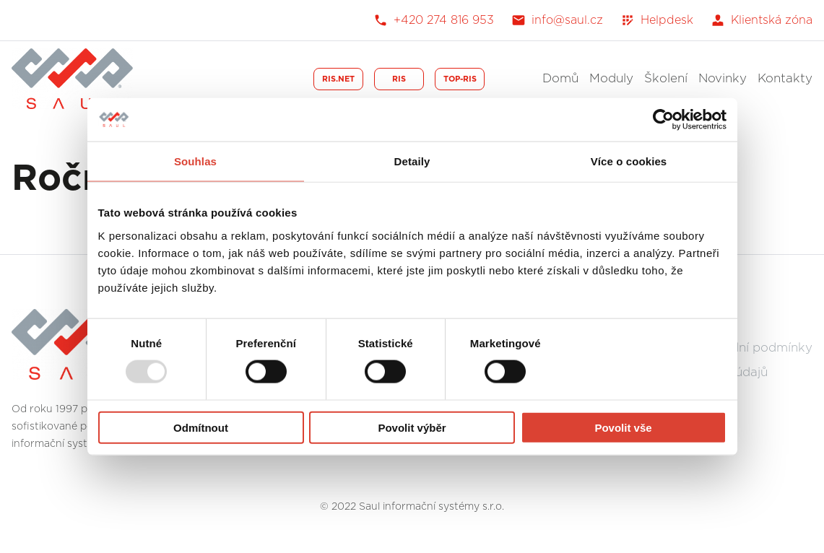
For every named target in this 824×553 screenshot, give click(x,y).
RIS (399, 79)
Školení (666, 78)
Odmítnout (200, 427)
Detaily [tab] (412, 161)
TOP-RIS (460, 79)
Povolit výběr (412, 427)
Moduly (611, 78)
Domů (560, 78)
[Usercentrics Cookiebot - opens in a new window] (663, 120)
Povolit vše (622, 427)
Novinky (722, 78)
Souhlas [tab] (195, 161)
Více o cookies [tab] (629, 161)
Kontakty (785, 78)
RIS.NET (338, 79)
